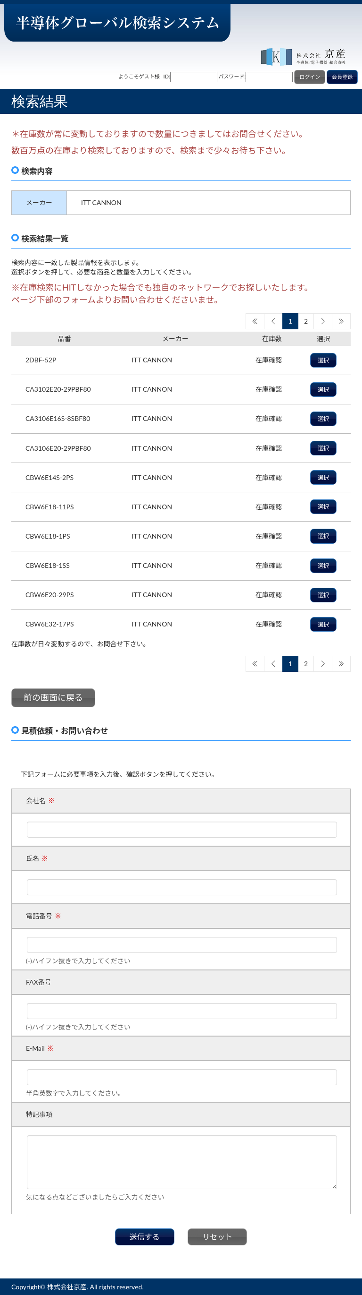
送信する (145, 1236)
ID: (167, 76)
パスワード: (232, 76)
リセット (217, 1236)
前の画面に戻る (53, 697)
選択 (323, 360)
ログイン (309, 77)
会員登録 (342, 77)
